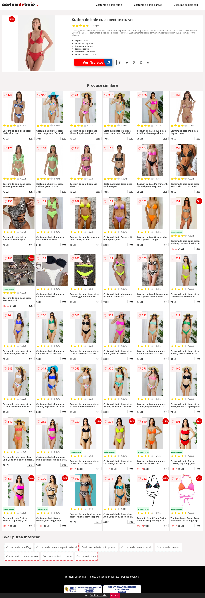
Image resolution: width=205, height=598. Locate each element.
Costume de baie (86, 556)
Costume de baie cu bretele (22, 556)
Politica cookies (130, 576)
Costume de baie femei (109, 4)
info (30, 138)
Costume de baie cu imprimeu (99, 547)
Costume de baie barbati (148, 4)
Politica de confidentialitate (103, 576)
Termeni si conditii (75, 576)
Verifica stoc (97, 62)
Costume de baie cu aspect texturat (56, 547)
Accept (115, 595)
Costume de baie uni (168, 547)
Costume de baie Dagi (18, 547)
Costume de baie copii (186, 4)
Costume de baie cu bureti (136, 547)
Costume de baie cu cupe (57, 556)
